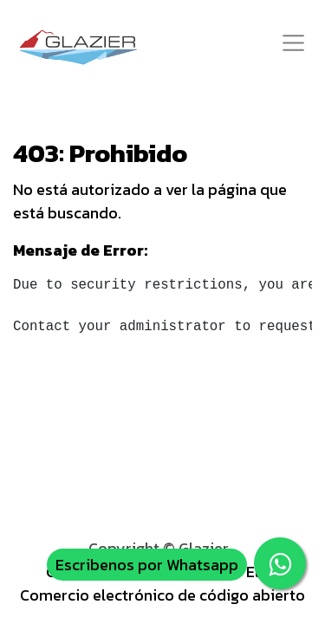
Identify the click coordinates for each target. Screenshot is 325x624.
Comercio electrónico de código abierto (162, 595)
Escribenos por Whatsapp (146, 564)
